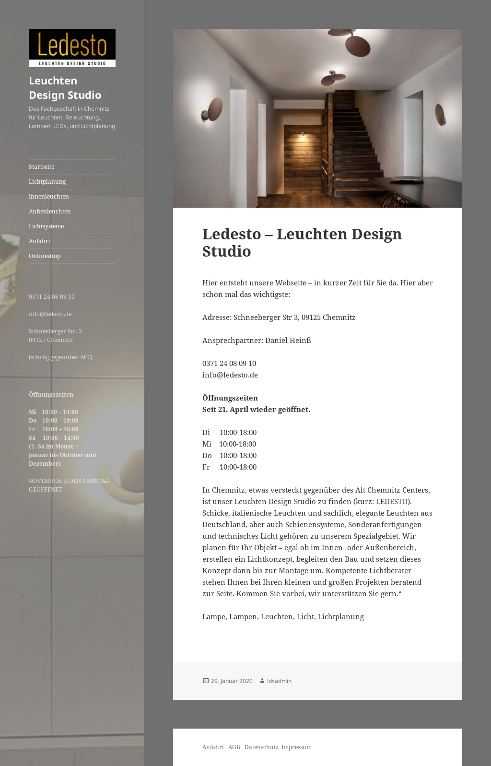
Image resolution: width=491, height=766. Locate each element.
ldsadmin (279, 681)
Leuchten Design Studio (65, 87)
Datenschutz (262, 747)
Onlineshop (44, 256)
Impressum (296, 747)
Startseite (41, 167)
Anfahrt (39, 241)
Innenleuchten (49, 196)
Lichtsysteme (46, 226)
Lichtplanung (47, 181)
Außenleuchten (50, 211)
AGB (235, 747)
